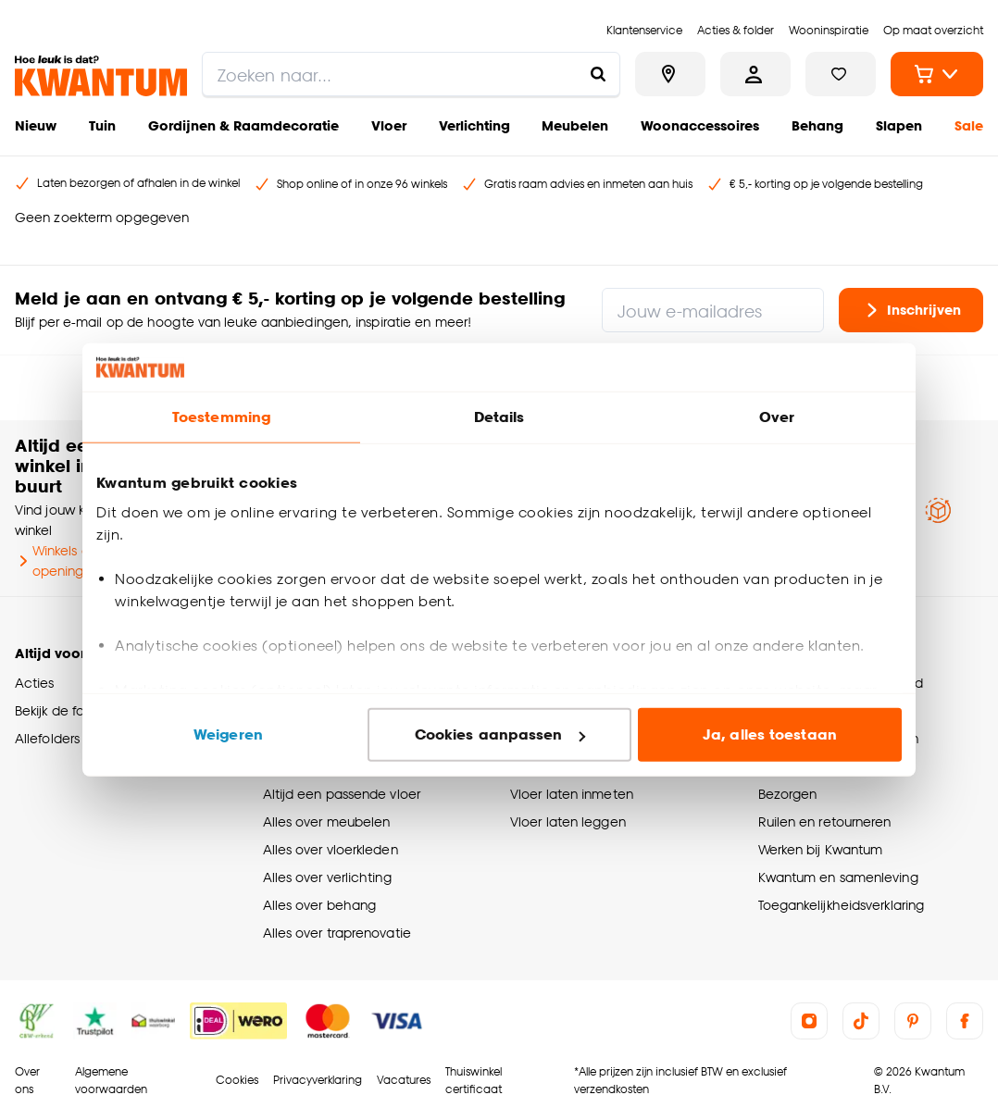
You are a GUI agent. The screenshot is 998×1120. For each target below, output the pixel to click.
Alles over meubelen (327, 821)
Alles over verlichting (327, 877)
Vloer (388, 125)
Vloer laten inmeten (571, 794)
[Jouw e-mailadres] (713, 310)
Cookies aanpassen (500, 734)
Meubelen (575, 125)
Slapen (899, 125)
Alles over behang (320, 905)
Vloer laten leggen (568, 821)
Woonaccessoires (700, 125)
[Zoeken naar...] (598, 74)
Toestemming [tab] (221, 417)
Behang (817, 125)
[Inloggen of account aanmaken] (755, 74)
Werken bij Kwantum (820, 849)
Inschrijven (911, 310)
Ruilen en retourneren (825, 821)
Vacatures (403, 1080)
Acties (35, 683)
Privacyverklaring (317, 1080)
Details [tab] (499, 417)
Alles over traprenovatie (337, 932)
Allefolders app (61, 738)
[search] (411, 74)
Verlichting (474, 125)
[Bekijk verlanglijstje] (840, 74)
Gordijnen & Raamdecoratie (243, 125)
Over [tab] (776, 417)
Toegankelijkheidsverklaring (841, 905)
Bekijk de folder (61, 710)
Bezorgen (787, 794)
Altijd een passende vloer (341, 794)
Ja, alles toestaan (770, 734)
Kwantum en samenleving (838, 877)
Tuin (102, 125)
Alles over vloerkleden (330, 849)
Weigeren (228, 734)
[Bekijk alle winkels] (670, 74)
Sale (968, 125)
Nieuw (35, 125)
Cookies (237, 1080)
